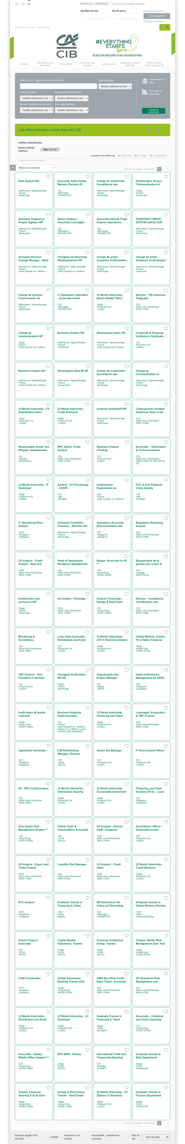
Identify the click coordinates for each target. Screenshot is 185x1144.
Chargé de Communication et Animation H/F (147, 374)
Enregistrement (160, 156)
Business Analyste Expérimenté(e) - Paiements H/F (69, 716)
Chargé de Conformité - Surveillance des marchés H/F (111, 184)
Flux (142, 156)
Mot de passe (119, 11)
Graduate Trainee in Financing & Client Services (109, 1019)
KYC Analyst (26, 902)
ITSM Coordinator (29, 978)
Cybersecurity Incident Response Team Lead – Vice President (150, 412)
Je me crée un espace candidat (128, 3)
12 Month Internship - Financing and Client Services (110, 716)
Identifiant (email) (89, 11)
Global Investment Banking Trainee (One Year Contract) (71, 981)
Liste (157, 130)
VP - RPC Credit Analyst (33, 788)
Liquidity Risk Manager (72, 864)
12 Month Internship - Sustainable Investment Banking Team (111, 792)
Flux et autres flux (155, 93)
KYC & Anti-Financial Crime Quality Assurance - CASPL (149, 488)
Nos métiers (66, 64)
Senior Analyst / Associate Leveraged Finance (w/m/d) (71, 222)
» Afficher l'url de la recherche (31, 161)
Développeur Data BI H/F (73, 371)
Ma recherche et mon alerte (45, 64)
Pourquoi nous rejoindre (87, 64)
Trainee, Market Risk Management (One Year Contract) (150, 944)
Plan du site (135, 1137)
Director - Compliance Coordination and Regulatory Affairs (149, 602)
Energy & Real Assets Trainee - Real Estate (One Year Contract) (71, 1095)
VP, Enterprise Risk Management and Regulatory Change (148, 981)
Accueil (31, 27)
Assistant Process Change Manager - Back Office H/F (33, 260)
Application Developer (32, 750)
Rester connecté (154, 21)
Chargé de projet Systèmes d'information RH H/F (112, 260)
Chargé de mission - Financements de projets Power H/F (31, 298)
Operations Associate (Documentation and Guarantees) (110, 526)
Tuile (147, 130)
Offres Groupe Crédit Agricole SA (154, 64)
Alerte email (126, 156)
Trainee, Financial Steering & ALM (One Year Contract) (31, 1095)
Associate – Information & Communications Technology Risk (151, 450)
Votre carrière (109, 64)
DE (17, 4)
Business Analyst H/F (71, 333)
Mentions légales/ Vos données (26, 1137)
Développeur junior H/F (111, 333)
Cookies (54, 1137)
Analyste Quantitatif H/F (112, 409)
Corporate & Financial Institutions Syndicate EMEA (149, 336)
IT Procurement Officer (150, 750)
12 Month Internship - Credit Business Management (149, 868)
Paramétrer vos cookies (72, 1137)
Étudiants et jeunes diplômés (130, 64)
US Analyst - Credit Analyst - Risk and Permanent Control (30, 564)
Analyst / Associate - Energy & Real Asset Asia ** (110, 602)
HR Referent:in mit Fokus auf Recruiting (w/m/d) (110, 906)
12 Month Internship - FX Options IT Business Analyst (112, 1095)
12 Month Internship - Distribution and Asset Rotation (32, 1019)
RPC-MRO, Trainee (69, 1054)
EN (23, 4)
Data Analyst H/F (29, 181)
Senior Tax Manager (109, 750)
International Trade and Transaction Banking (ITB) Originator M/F (111, 1057)
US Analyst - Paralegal (72, 598)
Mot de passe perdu (154, 10)
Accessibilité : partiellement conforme (106, 1137)
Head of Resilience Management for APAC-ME (150, 678)
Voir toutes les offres (156, 81)
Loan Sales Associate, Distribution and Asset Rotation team (72, 640)
